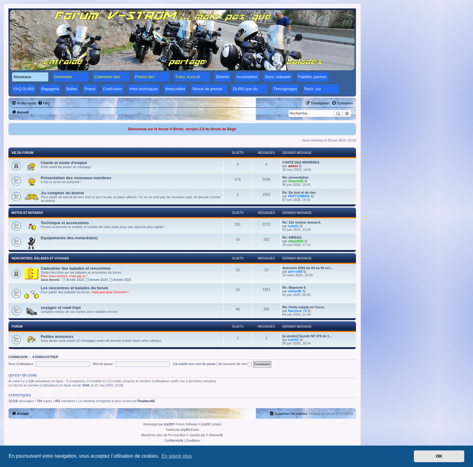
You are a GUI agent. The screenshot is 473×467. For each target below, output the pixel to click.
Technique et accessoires (65, 223)
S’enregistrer (45, 357)
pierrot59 (295, 271)
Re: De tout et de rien (299, 192)
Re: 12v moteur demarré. (301, 222)
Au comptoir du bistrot (62, 193)
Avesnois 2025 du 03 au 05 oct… (308, 268)
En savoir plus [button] (176, 456)
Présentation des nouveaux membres (76, 178)
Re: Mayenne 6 (294, 287)
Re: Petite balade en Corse (303, 307)
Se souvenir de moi (235, 364)
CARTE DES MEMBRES (300, 162)
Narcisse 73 (297, 311)
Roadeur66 (146, 401)
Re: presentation (295, 177)
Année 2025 (120, 279)
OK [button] (439, 456)
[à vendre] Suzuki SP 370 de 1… (307, 336)
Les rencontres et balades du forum (74, 288)
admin (293, 166)
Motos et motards (27, 212)
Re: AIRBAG (292, 237)
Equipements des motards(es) (69, 238)
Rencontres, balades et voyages (40, 258)
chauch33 (295, 181)
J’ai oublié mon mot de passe (194, 364)
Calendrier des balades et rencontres (76, 268)
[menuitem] (44, 103)
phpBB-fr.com (190, 429)
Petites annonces (57, 336)
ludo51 (293, 226)
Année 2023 (73, 279)
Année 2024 (97, 279)
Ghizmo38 (216, 435)
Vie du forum (22, 152)
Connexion (18, 357)
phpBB (168, 424)
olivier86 (295, 291)
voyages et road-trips (61, 307)
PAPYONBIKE (299, 196)
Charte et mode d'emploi (64, 162)
